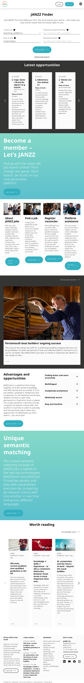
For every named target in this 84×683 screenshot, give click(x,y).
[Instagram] (79, 661)
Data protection (38, 682)
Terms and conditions (25, 682)
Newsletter (47, 664)
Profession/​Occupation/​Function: (54, 30)
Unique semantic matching (49, 648)
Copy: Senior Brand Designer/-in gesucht (19, 83)
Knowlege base (48, 660)
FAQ (44, 668)
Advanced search (42, 57)
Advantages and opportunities (49, 653)
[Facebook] (74, 661)
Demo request (48, 656)
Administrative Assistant (42, 82)
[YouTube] (69, 661)
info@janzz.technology (70, 652)
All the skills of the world (51, 641)
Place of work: (8, 38)
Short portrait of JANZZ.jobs (49, 644)
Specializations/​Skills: (50, 38)
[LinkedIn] (64, 661)
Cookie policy (48, 682)
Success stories (48, 658)
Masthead (15, 682)
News (45, 662)
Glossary (46, 670)
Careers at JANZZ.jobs (51, 666)
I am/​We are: (8, 30)
